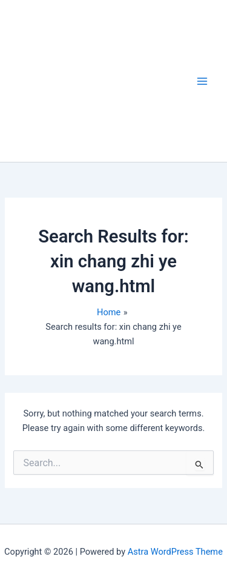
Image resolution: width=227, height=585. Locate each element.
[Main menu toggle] (202, 81)
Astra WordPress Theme (175, 551)
